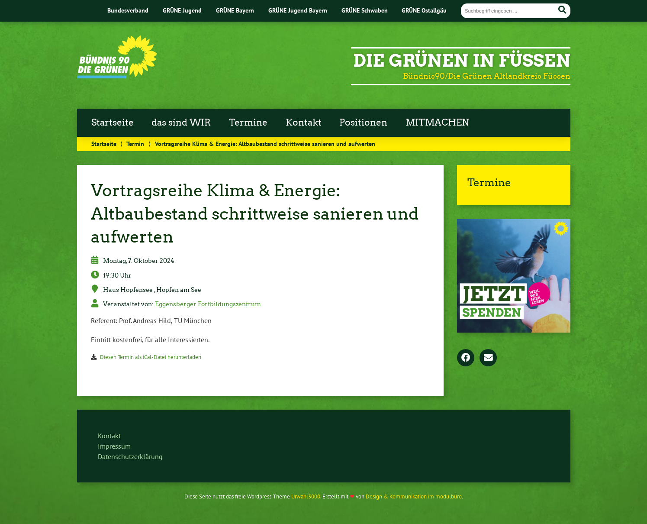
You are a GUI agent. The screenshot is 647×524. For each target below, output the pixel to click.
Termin (135, 143)
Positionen (363, 122)
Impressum (114, 446)
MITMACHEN (437, 122)
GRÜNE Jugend (182, 10)
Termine (248, 122)
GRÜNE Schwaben (364, 10)
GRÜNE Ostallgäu (424, 10)
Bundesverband (127, 10)
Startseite (112, 122)
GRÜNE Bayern (235, 10)
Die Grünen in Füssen (461, 60)
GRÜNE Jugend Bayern (297, 10)
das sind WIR (181, 122)
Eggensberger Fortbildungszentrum (208, 304)
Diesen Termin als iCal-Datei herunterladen (150, 357)
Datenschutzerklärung (130, 456)
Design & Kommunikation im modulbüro (414, 496)
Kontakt (304, 122)
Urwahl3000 (305, 496)
